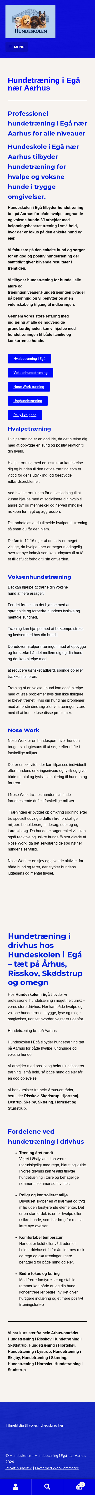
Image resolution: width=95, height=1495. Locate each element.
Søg (47, 1487)
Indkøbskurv (74, 1484)
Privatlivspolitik (18, 1467)
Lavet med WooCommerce (57, 1467)
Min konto (16, 1487)
